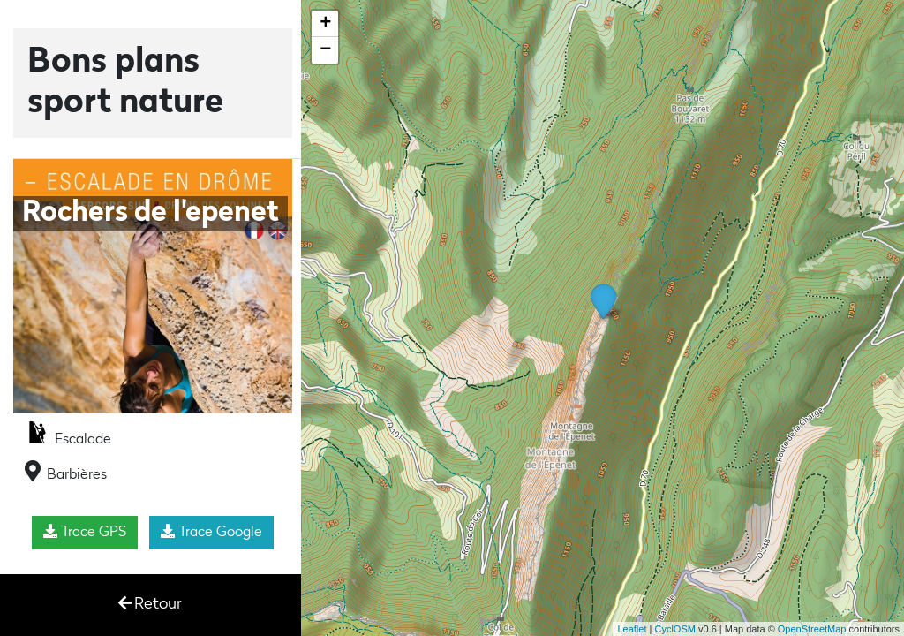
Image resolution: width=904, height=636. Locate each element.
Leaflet (631, 629)
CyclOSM (674, 629)
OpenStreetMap (812, 629)
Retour (150, 603)
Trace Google (211, 532)
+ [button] (325, 24)
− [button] (325, 50)
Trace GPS (84, 532)
